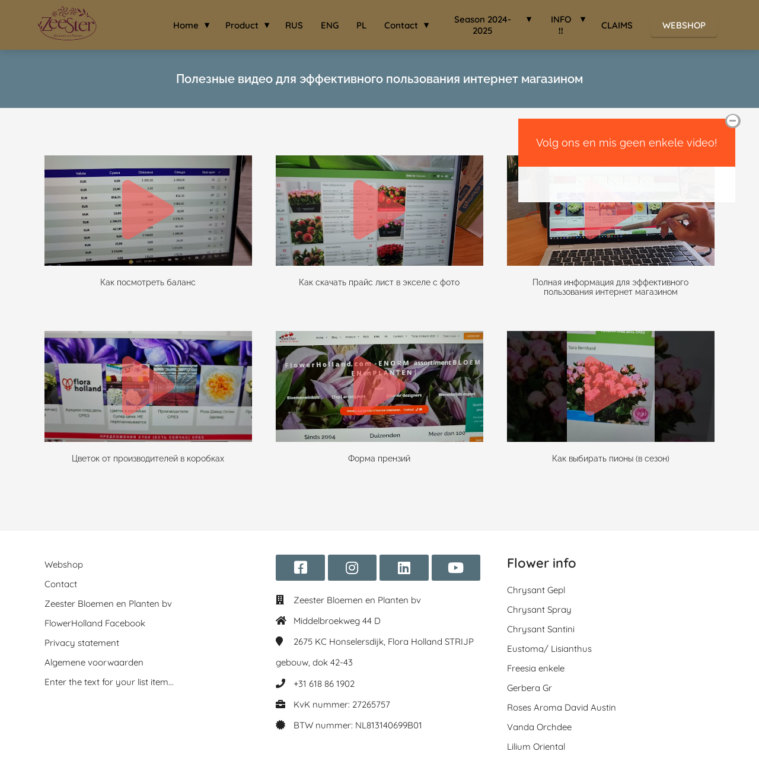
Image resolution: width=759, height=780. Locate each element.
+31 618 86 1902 (324, 683)
